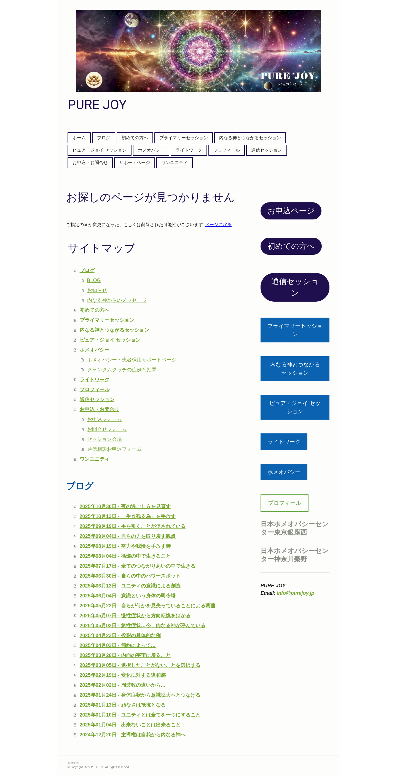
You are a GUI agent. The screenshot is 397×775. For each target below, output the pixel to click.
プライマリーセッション (183, 137)
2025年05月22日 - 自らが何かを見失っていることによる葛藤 (147, 605)
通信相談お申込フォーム (114, 449)
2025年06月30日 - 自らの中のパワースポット (130, 576)
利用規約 (73, 763)
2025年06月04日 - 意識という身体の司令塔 (128, 596)
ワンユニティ (174, 162)
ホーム (79, 137)
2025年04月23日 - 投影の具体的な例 (120, 635)
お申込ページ (291, 211)
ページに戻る (218, 224)
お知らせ (97, 290)
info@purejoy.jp (295, 593)
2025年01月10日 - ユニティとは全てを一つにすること (140, 715)
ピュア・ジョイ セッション (100, 150)
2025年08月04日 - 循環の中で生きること (125, 556)
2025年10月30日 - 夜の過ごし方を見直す (125, 506)
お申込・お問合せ (90, 162)
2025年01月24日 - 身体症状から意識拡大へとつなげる (140, 695)
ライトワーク (189, 150)
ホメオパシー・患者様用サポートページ (131, 360)
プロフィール (226, 150)
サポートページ (134, 162)
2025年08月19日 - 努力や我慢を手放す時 (125, 546)
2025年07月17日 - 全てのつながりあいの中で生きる (137, 566)
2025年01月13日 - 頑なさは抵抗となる (123, 705)
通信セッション (266, 150)
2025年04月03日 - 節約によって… (118, 645)
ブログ (103, 137)
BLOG (94, 280)
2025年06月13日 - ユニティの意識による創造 (130, 586)
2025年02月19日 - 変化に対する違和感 (123, 675)
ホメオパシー (151, 150)
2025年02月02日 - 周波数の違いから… (123, 685)
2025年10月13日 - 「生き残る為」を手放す (128, 516)
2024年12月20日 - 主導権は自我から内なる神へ (133, 735)
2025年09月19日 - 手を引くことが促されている (133, 526)
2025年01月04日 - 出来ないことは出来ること (130, 725)
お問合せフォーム (107, 429)
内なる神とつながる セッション (297, 368)
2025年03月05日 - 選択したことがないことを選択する (140, 665)
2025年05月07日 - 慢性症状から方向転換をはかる (135, 615)
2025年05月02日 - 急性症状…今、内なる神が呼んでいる (142, 625)
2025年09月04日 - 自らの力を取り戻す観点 (128, 536)
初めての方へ (135, 137)
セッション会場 (104, 439)
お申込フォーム (104, 419)
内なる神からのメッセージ (117, 300)
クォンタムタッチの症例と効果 (122, 369)
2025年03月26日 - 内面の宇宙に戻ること (125, 655)
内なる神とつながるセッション (250, 137)
